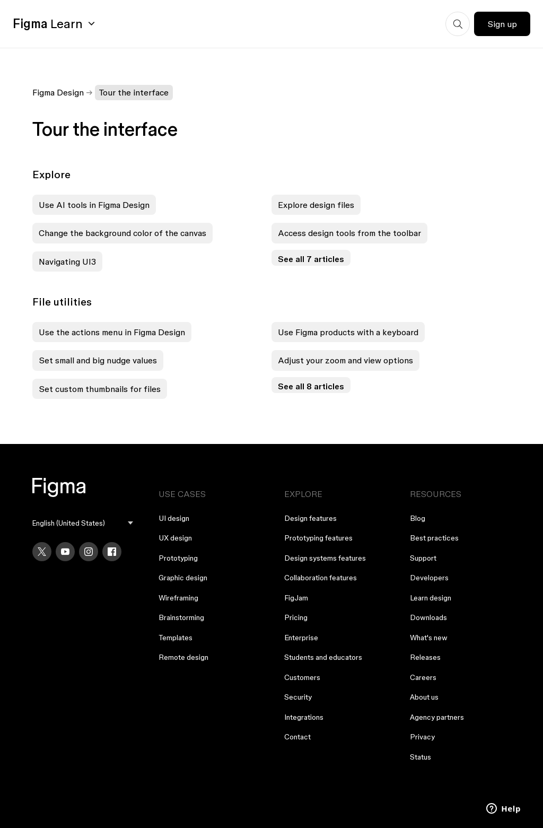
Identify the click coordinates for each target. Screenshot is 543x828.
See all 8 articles (311, 386)
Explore (51, 174)
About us (424, 697)
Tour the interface (134, 92)
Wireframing (178, 598)
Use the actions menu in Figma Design (112, 332)
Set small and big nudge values (98, 360)
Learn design (430, 598)
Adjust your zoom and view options (345, 360)
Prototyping (178, 558)
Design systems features (325, 558)
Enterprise (301, 637)
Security (298, 697)
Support (423, 558)
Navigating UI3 (67, 261)
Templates (175, 637)
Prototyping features (318, 538)
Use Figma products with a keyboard (348, 332)
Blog (417, 518)
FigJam (296, 598)
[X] (41, 551)
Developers (429, 577)
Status (420, 757)
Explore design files (316, 205)
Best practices (434, 538)
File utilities (62, 302)
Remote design (183, 657)
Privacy (422, 737)
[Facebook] (111, 551)
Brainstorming (181, 617)
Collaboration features (320, 577)
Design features (310, 518)
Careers (423, 677)
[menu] (82, 523)
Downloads (428, 617)
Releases (425, 657)
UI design (174, 518)
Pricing (296, 617)
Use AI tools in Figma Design (94, 205)
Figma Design (58, 92)
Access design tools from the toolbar (349, 233)
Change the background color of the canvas (122, 233)
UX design (175, 538)
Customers (302, 677)
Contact (297, 737)
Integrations (303, 717)
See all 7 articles (311, 259)
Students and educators (323, 657)
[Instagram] (88, 551)
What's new (429, 637)
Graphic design (183, 577)
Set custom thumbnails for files (100, 389)
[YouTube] (65, 551)
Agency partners (437, 717)
